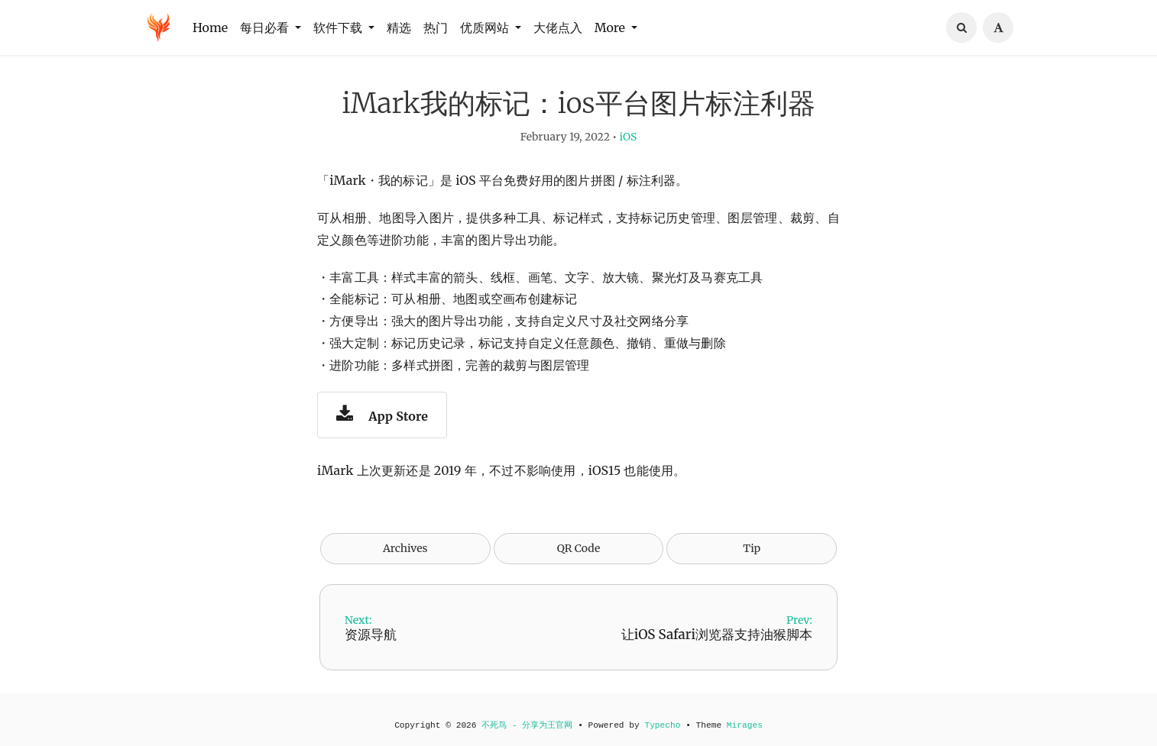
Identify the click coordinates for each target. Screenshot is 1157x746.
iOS (628, 145)
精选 (399, 27)
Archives (405, 557)
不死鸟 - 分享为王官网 (526, 726)
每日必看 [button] (266, 27)
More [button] (611, 27)
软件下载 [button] (339, 27)
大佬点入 (557, 27)
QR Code (578, 557)
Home (210, 27)
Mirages (745, 726)
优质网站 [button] (486, 27)
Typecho (662, 726)
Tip (751, 557)
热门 (435, 27)
